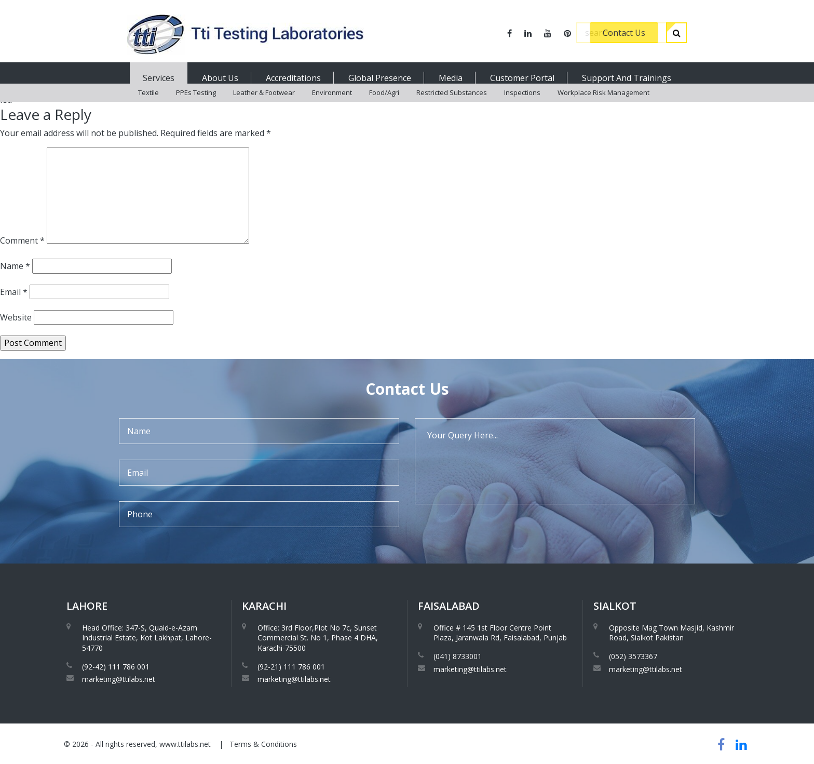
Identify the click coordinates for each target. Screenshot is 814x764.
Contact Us (624, 32)
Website (16, 317)
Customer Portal (522, 78)
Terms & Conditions (263, 744)
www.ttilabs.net (185, 744)
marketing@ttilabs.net (118, 679)
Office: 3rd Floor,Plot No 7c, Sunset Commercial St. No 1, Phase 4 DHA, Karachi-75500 (317, 638)
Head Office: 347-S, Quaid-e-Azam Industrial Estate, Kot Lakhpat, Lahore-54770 (147, 638)
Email (14, 292)
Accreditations (293, 78)
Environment (332, 104)
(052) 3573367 (633, 656)
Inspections (522, 104)
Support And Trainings (626, 78)
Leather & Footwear (264, 104)
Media (451, 78)
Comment (22, 240)
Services (158, 78)
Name (15, 266)
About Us (220, 78)
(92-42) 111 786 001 (116, 667)
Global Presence (379, 78)
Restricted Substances (451, 104)
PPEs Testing (196, 104)
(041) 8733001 (457, 656)
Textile (148, 104)
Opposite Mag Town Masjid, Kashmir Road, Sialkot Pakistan (671, 633)
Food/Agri (384, 104)
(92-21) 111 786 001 (291, 667)
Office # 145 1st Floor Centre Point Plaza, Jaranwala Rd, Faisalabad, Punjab (500, 633)
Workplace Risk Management (603, 104)
